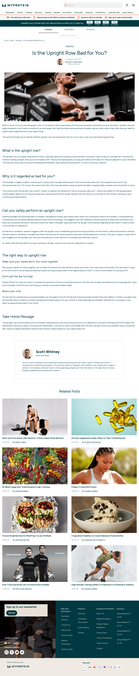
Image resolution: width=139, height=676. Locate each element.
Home (6, 40)
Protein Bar (78, 12)
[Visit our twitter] (22, 652)
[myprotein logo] (15, 5)
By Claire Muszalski (91, 442)
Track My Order (114, 12)
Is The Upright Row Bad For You (33, 40)
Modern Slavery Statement (102, 626)
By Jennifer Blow (21, 540)
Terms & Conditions (104, 638)
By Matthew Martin (22, 589)
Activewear (67, 12)
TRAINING (69, 46)
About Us (100, 614)
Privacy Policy (102, 633)
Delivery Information (66, 642)
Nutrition (38, 12)
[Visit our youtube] (17, 652)
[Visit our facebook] (12, 652)
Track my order (67, 649)
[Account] (127, 5)
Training (48, 30)
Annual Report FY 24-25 (124, 641)
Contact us (65, 625)
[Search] (65, 5)
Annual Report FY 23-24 (124, 632)
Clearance (89, 12)
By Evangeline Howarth (93, 540)
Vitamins (48, 12)
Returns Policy (67, 635)
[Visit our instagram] (6, 652)
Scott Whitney (48, 352)
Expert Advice (127, 12)
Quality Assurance (104, 619)
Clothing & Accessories (83, 620)
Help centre (66, 630)
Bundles (57, 12)
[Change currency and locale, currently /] (27, 643)
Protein (20, 12)
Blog (12, 40)
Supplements (69, 30)
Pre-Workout (101, 12)
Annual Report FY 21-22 (124, 615)
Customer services (65, 618)
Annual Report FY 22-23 (124, 624)
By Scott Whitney (73, 62)
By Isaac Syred (19, 442)
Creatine (29, 12)
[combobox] (93, 5)
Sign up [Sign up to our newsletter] (11, 613)
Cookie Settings (11, 638)
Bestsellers (10, 12)
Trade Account (102, 643)
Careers (100, 648)
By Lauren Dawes (20, 491)
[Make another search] (69, 35)
